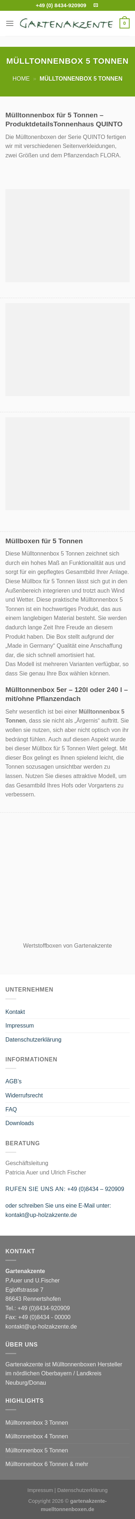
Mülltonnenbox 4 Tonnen (36, 1436)
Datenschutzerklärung (33, 1040)
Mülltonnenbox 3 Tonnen (36, 1423)
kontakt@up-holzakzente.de (41, 1215)
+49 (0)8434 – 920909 (95, 1189)
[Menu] (9, 23)
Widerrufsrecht (24, 1095)
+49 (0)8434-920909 (44, 1308)
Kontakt (15, 1012)
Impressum (19, 1026)
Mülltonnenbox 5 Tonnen (36, 1450)
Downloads (19, 1123)
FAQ (11, 1109)
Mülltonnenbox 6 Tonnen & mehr (46, 1464)
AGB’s (13, 1081)
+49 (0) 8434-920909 (61, 5)
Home (21, 79)
